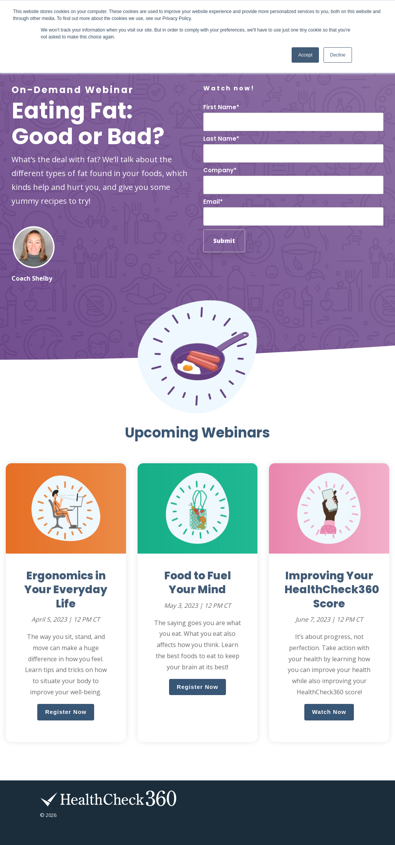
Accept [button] (305, 55)
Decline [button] (337, 55)
